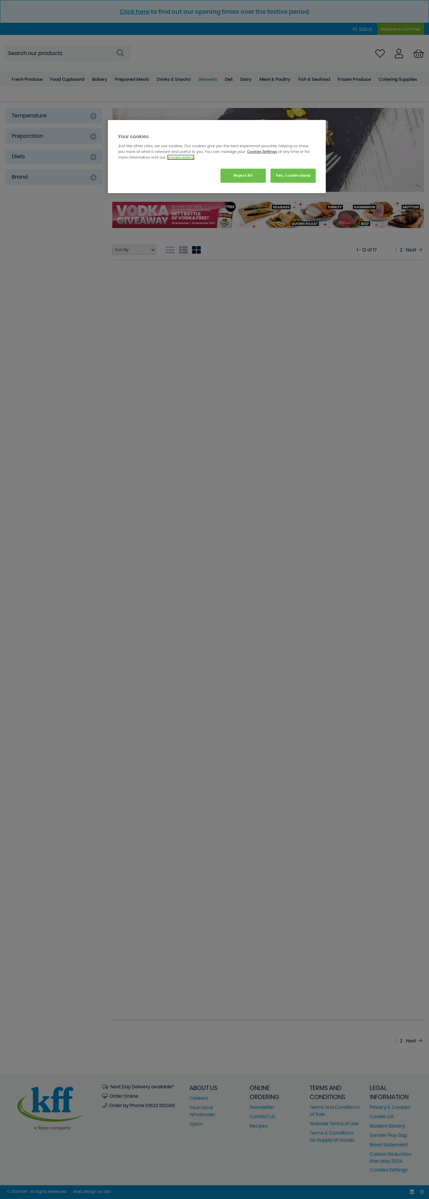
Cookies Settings (262, 151)
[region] (217, 156)
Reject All (243, 175)
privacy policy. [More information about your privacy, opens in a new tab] (180, 157)
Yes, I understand (293, 175)
